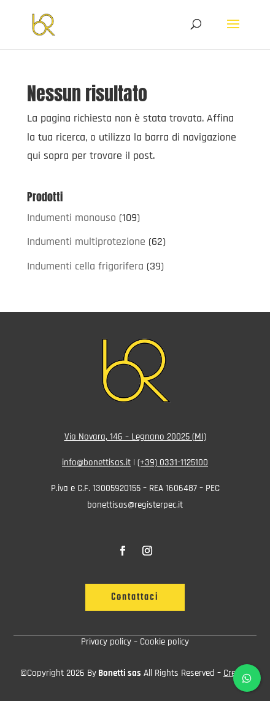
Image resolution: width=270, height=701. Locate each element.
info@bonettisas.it (96, 462)
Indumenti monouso (71, 218)
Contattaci (135, 597)
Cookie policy (164, 642)
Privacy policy (106, 642)
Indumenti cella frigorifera (85, 266)
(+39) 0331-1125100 (172, 462)
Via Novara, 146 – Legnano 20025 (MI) (135, 437)
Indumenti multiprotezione (86, 241)
